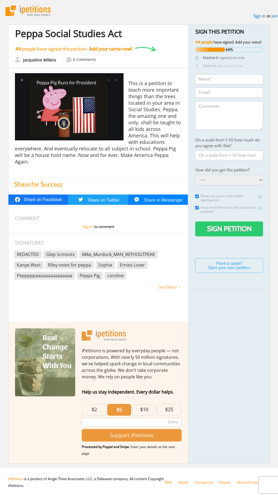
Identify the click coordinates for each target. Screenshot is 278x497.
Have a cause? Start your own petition (229, 265)
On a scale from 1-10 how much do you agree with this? (227, 142)
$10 (144, 409)
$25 (169, 409)
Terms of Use (247, 482)
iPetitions (27, 10)
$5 (119, 409)
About (183, 482)
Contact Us (204, 482)
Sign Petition (229, 229)
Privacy (224, 482)
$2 (94, 409)
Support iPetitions (131, 435)
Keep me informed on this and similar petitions (225, 209)
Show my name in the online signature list (219, 198)
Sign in (259, 15)
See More (167, 287)
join (274, 15)
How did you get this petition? (222, 169)
